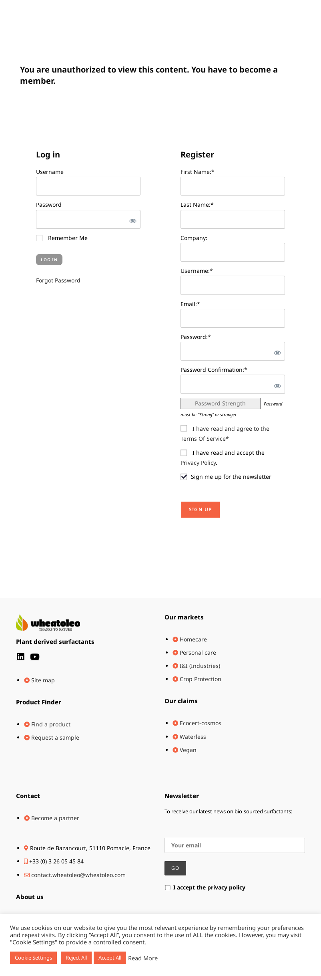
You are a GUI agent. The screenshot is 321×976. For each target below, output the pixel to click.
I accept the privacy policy (205, 887)
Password (49, 204)
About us (30, 897)
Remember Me (62, 238)
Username (50, 171)
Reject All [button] (76, 957)
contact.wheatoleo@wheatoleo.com (78, 875)
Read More (143, 958)
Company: (194, 238)
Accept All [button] (109, 957)
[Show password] (131, 219)
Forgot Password (58, 280)
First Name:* (198, 171)
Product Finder (38, 702)
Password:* (196, 337)
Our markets (184, 617)
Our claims (181, 701)
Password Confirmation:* (214, 369)
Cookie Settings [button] (33, 957)
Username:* (197, 270)
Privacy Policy (198, 462)
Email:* (190, 304)
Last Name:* (197, 204)
